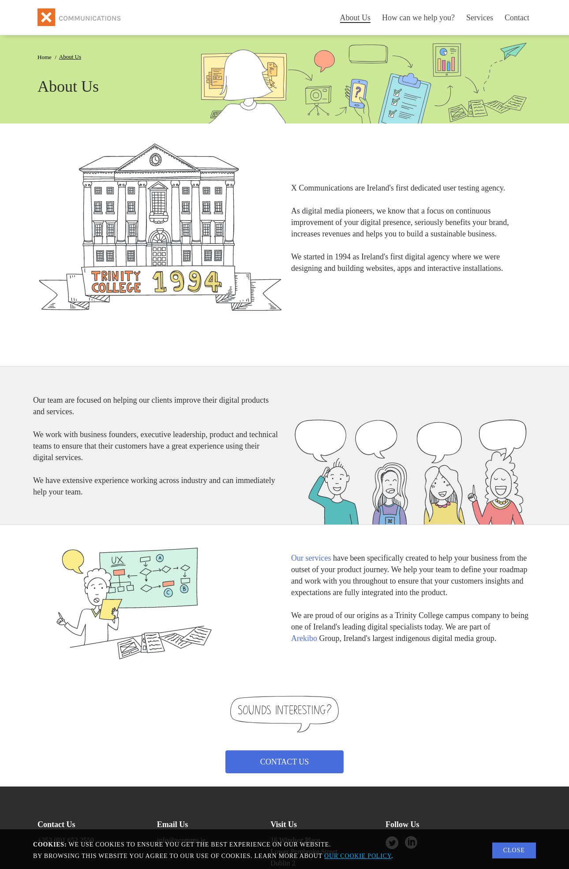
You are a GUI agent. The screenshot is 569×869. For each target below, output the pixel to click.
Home (44, 57)
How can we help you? (418, 17)
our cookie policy (357, 856)
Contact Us (284, 761)
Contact (517, 17)
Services (479, 17)
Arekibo (304, 638)
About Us (355, 17)
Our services (311, 558)
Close (514, 850)
